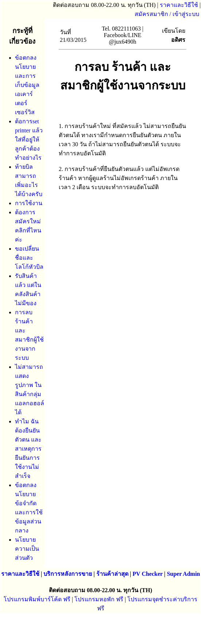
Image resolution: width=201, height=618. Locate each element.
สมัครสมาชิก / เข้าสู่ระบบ (167, 14)
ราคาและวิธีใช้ (179, 5)
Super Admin (183, 574)
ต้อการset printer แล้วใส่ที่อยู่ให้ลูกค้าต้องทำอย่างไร (29, 139)
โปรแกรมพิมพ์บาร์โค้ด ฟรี (37, 599)
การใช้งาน (28, 203)
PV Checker (147, 574)
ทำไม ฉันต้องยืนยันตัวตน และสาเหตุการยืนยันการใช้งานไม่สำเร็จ (28, 448)
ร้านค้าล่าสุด (112, 574)
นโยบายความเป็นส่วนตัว (27, 549)
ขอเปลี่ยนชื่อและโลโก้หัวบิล (29, 258)
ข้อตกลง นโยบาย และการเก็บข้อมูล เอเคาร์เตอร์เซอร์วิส (27, 85)
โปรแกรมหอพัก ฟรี (98, 599)
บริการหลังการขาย (67, 574)
